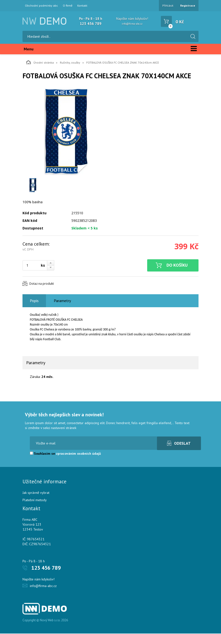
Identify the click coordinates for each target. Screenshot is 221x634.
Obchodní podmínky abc (41, 5)
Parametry (62, 301)
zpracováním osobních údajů (78, 454)
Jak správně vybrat (35, 493)
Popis (34, 301)
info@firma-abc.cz (132, 23)
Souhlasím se (65, 454)
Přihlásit (167, 5)
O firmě (67, 5)
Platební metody (34, 500)
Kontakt (82, 5)
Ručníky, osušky (70, 63)
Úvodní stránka (40, 62)
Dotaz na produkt (41, 284)
